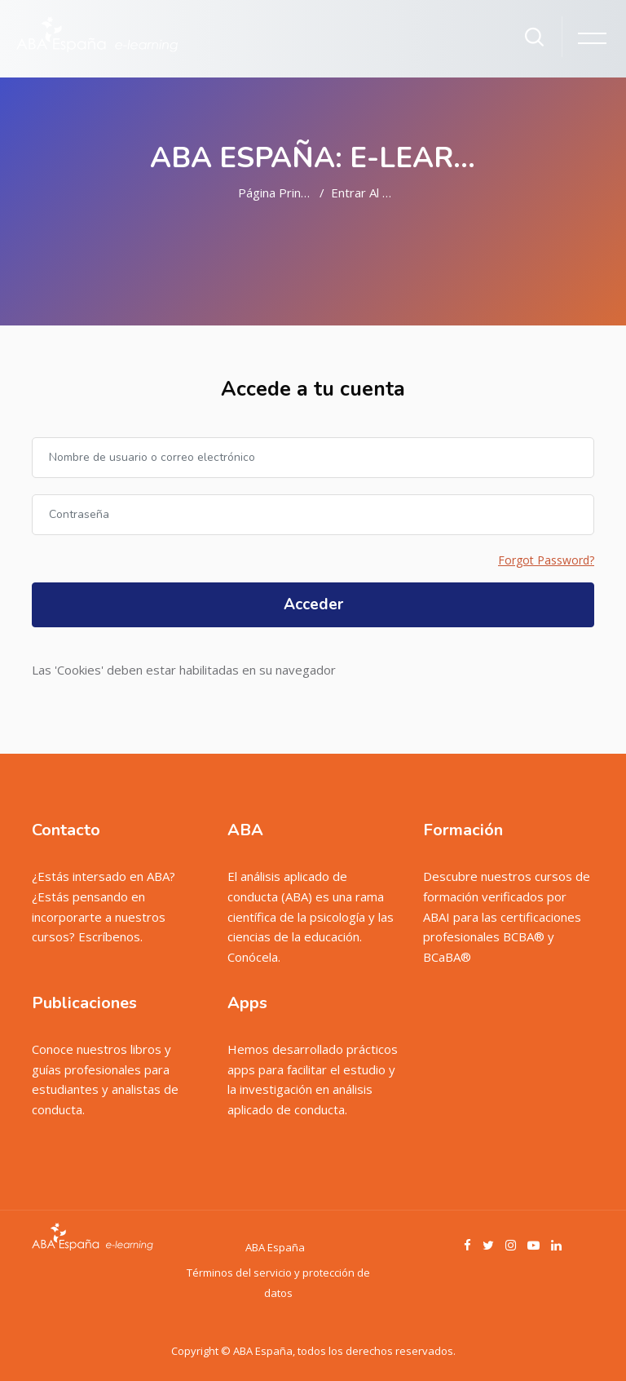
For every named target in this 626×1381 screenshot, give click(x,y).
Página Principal (281, 192)
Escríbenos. (110, 936)
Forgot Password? (546, 560)
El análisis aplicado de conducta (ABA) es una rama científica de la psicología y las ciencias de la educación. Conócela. (310, 916)
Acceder (313, 604)
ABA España (275, 1247)
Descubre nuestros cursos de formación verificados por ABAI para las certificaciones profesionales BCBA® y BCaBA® (506, 916)
